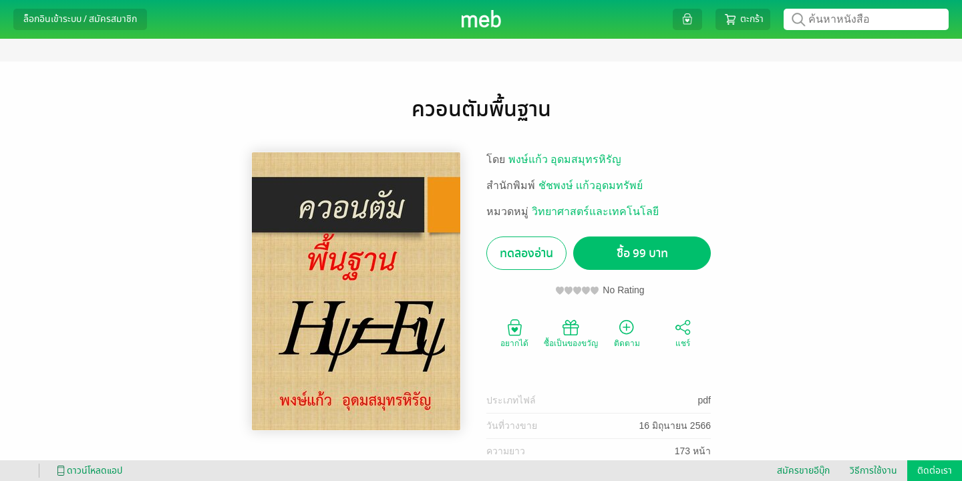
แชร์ (683, 332)
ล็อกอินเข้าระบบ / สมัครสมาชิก (80, 19)
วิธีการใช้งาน (873, 471)
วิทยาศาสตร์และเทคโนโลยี (595, 211)
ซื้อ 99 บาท (642, 254)
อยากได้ (514, 332)
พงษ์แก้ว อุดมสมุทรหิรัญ (564, 159)
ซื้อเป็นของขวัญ (571, 332)
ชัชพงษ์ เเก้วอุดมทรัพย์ (590, 185)
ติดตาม (627, 332)
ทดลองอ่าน (526, 254)
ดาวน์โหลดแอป (87, 471)
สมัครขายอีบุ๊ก (803, 471)
